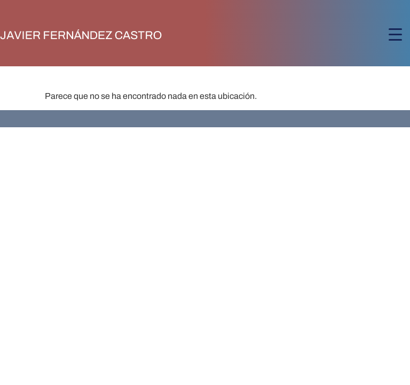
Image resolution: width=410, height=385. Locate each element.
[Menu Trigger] (395, 34)
